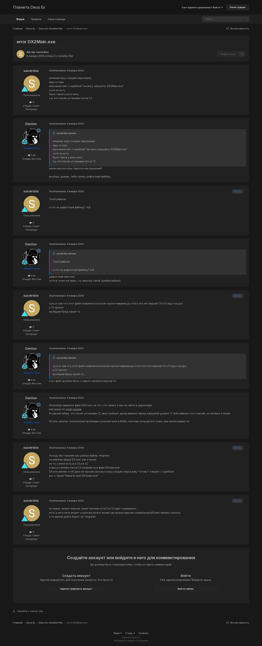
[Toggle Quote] (54, 133)
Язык (118, 633)
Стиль (130, 633)
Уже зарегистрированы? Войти (202, 7)
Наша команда (56, 19)
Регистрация (237, 7)
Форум (20, 21)
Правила (36, 19)
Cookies (143, 633)
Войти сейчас (186, 588)
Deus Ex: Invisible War (60, 55)
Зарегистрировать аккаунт (76, 588)
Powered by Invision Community (131, 640)
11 (31, 102)
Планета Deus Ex (29, 7)
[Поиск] (211, 19)
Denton (31, 124)
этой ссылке (73, 409)
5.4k (32, 155)
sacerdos (42, 52)
